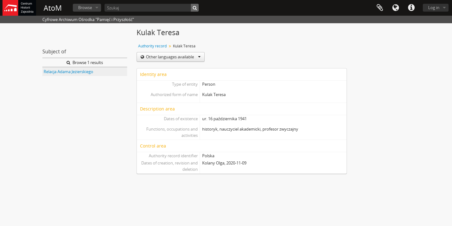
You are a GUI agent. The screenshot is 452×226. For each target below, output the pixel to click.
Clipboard (380, 8)
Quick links (411, 8)
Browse (85, 7)
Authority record (152, 46)
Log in (433, 7)
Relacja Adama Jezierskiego (68, 71)
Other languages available (173, 57)
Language (395, 8)
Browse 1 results (85, 62)
